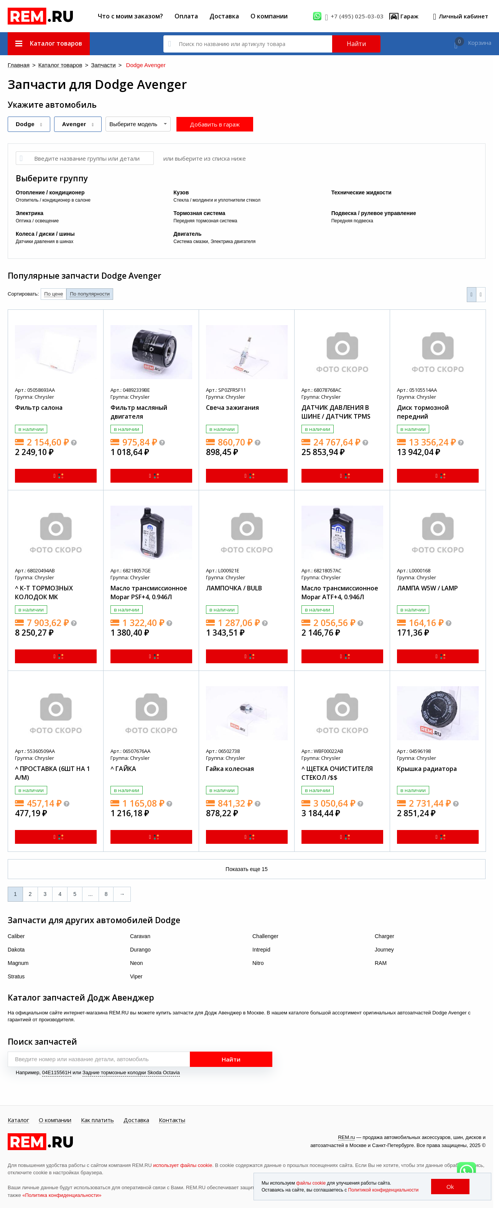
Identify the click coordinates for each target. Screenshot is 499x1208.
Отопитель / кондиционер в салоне (53, 199)
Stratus (16, 976)
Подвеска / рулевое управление (373, 213)
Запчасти (86, 65)
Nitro (258, 963)
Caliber (16, 936)
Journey (384, 949)
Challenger (265, 936)
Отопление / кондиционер (50, 192)
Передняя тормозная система (205, 220)
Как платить (97, 1120)
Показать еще (247, 869)
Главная (16, 65)
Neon (136, 963)
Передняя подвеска (352, 220)
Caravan (140, 936)
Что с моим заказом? (130, 16)
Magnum (18, 963)
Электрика (29, 213)
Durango (140, 949)
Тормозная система (199, 213)
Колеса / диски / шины (45, 233)
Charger (384, 936)
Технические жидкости (361, 192)
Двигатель (187, 233)
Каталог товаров (51, 65)
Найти (356, 43)
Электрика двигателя (233, 241)
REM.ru (346, 1137)
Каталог (18, 1120)
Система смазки (190, 241)
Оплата (186, 16)
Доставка (224, 16)
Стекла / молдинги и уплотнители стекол (216, 199)
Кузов (181, 192)
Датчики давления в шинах (44, 241)
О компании (269, 16)
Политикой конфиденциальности (383, 1190)
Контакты (172, 1120)
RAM (381, 963)
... (90, 894)
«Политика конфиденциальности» (61, 1195)
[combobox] (138, 123)
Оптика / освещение (37, 220)
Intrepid (261, 949)
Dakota (16, 949)
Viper (136, 976)
